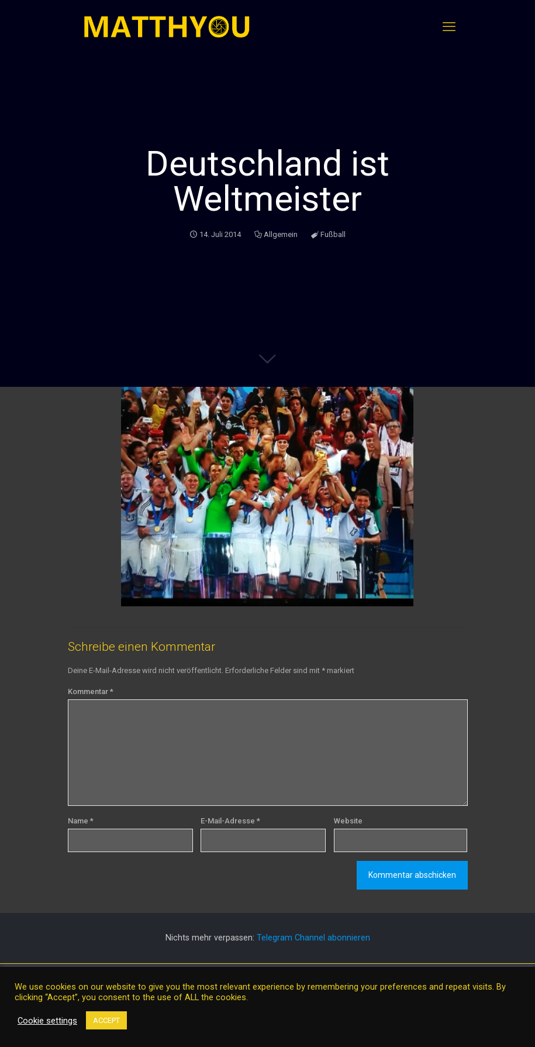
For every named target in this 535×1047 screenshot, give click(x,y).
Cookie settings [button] (47, 1020)
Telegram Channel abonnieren (313, 937)
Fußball (333, 234)
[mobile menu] (449, 27)
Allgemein (281, 234)
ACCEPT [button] (106, 1020)
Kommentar (90, 691)
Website (348, 820)
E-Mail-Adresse (230, 820)
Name (81, 820)
